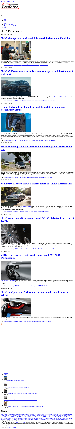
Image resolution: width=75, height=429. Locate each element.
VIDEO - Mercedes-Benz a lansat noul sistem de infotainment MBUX (21, 393)
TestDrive (49, 415)
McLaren (33, 419)
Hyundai (58, 415)
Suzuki (67, 418)
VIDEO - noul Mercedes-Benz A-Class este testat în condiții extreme (20, 400)
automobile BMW (12, 418)
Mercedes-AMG (33, 417)
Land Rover (45, 418)
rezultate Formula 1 (55, 417)
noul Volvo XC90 (37, 418)
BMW (10, 414)
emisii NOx (48, 419)
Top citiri (6, 373)
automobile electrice (29, 414)
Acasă (5, 17)
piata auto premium (22, 418)
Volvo (46, 414)
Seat (70, 417)
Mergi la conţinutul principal (7, 1)
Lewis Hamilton (64, 417)
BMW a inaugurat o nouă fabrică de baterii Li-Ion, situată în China (35, 38)
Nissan (7, 415)
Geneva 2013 (9, 417)
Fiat (56, 419)
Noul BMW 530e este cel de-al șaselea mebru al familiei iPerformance (36, 183)
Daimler (53, 419)
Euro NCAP (62, 418)
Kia (5, 417)
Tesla (28, 417)
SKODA (43, 414)
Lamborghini (27, 419)
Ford (57, 414)
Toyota (50, 414)
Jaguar (57, 418)
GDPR (14, 427)
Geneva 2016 (43, 415)
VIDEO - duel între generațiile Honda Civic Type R (16, 387)
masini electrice (13, 415)
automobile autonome (18, 419)
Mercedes (6, 414)
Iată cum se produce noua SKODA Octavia (14, 380)
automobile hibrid (35, 415)
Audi (35, 414)
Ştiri (5, 20)
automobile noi (51, 418)
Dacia (60, 414)
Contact (5, 27)
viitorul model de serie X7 (60, 96)
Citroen (53, 415)
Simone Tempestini (40, 419)
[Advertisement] (28, 12)
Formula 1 (64, 414)
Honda (61, 415)
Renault (39, 414)
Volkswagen (15, 414)
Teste (5, 19)
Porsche (54, 414)
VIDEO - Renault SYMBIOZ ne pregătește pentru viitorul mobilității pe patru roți (23, 406)
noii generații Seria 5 (25, 206)
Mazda (19, 415)
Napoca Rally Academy (63, 419)
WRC (28, 418)
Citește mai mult (26, 65)
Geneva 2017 (16, 417)
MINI (25, 415)
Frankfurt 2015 (4, 418)
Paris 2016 (47, 417)
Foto (5, 21)
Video (5, 23)
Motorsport (21, 414)
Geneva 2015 (23, 417)
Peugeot (29, 415)
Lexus (31, 418)
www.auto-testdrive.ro (20, 422)
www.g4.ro (9, 427)
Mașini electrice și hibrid (10, 26)
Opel (22, 415)
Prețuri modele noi (8, 24)
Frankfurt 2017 (41, 417)
